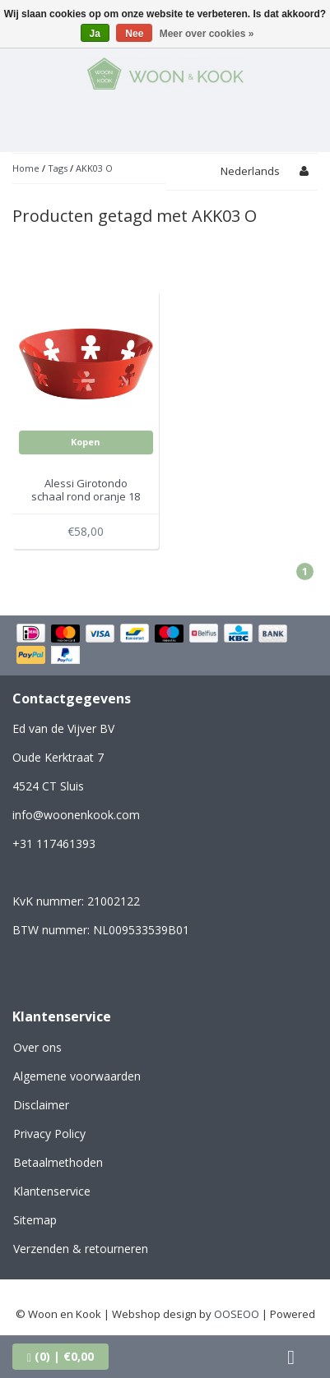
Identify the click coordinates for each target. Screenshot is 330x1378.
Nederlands (250, 171)
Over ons (37, 1047)
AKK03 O (94, 168)
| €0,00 (60, 1356)
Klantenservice (52, 1191)
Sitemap (35, 1220)
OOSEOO (236, 1314)
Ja (95, 33)
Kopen (85, 442)
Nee (134, 33)
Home (26, 168)
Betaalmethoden (58, 1162)
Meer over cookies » (207, 33)
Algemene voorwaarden (77, 1076)
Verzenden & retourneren (80, 1248)
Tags (57, 168)
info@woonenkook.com (76, 815)
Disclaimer (41, 1105)
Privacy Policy (49, 1133)
